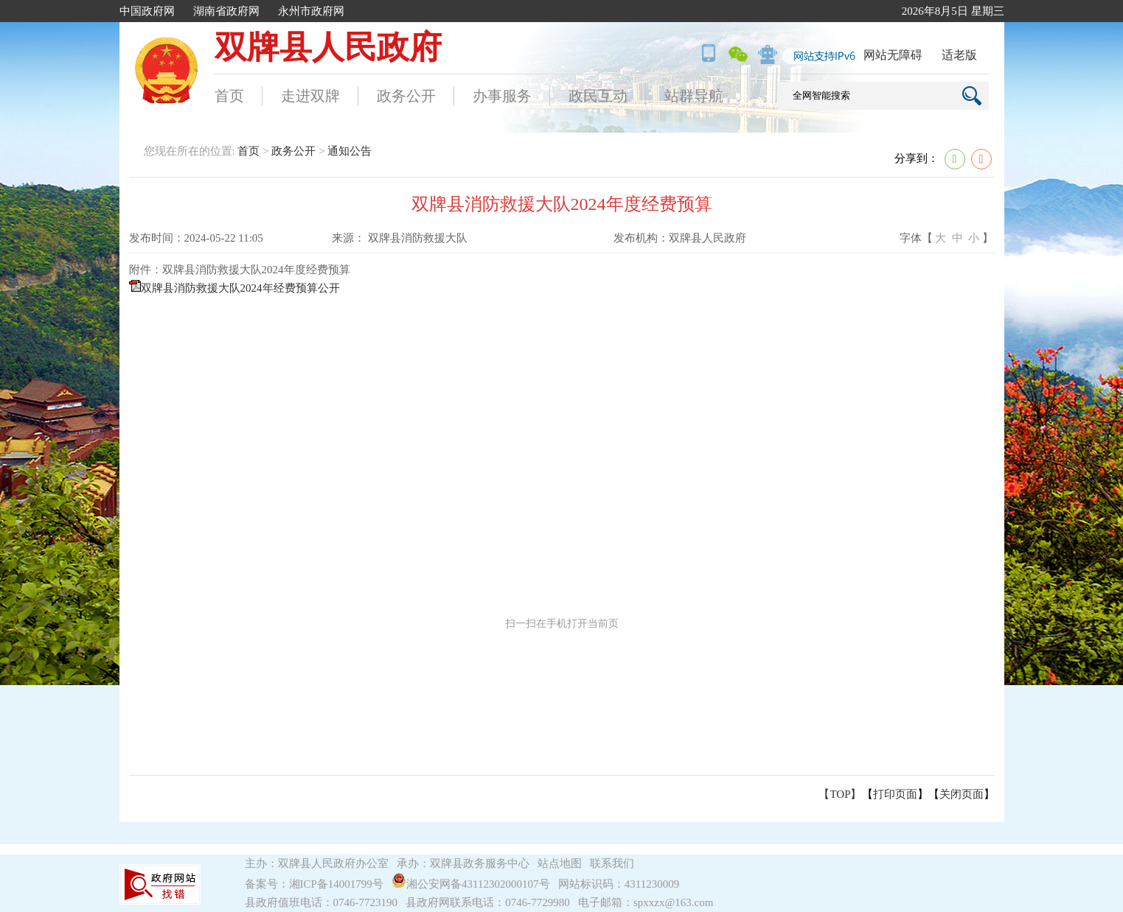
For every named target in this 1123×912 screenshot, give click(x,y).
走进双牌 (310, 96)
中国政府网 (147, 11)
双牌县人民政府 (328, 47)
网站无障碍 (892, 55)
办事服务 (502, 96)
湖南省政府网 (226, 11)
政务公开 (406, 96)
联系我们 (612, 863)
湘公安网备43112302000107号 (473, 884)
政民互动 (598, 96)
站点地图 (560, 863)
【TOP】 (839, 794)
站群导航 (693, 96)
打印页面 (895, 794)
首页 (229, 96)
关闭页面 (961, 794)
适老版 (959, 55)
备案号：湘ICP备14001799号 (314, 884)
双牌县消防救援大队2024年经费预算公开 (240, 288)
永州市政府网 (311, 11)
